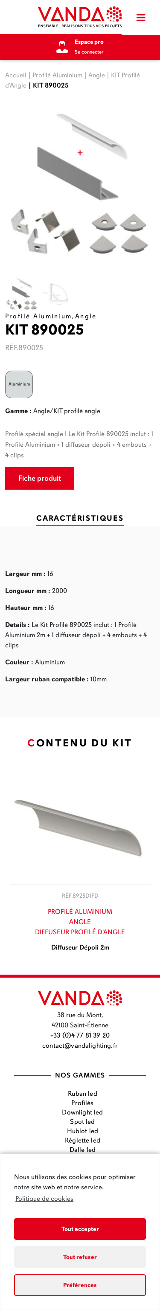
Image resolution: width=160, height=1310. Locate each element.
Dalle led (83, 1150)
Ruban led (82, 1093)
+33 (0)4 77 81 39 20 (80, 1035)
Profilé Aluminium (57, 75)
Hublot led (83, 1131)
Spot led (82, 1121)
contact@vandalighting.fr (80, 1045)
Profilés (82, 1103)
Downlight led (82, 1112)
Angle (96, 75)
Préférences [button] (80, 1285)
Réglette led (82, 1140)
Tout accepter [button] (80, 1229)
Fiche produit (39, 478)
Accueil (15, 75)
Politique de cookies (44, 1198)
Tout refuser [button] (80, 1257)
